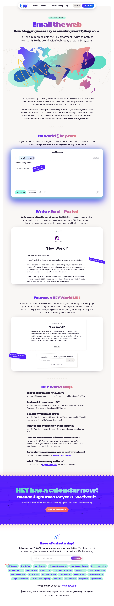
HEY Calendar (12, 566)
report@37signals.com (62, 455)
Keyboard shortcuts (96, 574)
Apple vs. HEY (34, 574)
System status (96, 579)
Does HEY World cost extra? (43, 414)
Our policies (83, 579)
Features (35, 6)
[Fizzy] (90, 591)
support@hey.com (49, 464)
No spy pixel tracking (98, 566)
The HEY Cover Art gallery (41, 579)
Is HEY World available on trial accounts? (50, 426)
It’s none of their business (58, 566)
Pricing (60, 6)
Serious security (79, 574)
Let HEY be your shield (97, 570)
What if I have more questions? (45, 461)
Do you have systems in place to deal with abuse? (56, 452)
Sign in (77, 6)
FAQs (66, 6)
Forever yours (80, 570)
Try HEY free (88, 6)
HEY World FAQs (57, 387)
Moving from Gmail (18, 574)
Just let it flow (45, 570)
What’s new (58, 579)
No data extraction (16, 570)
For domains (52, 6)
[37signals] (54, 591)
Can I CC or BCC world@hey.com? (45, 393)
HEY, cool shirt (70, 579)
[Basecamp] (78, 591)
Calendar (43, 6)
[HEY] (24, 6)
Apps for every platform (79, 566)
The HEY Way (26, 566)
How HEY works (39, 566)
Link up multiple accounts (63, 570)
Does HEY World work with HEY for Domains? (53, 438)
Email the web (31, 570)
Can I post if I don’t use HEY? (43, 402)
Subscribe (76, 558)
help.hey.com (69, 585)
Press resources (65, 574)
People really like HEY (20, 579)
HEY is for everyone (49, 574)
